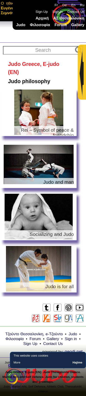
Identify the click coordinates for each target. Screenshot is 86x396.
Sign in (57, 12)
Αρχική (42, 18)
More (17, 362)
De (64, 5)
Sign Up (42, 12)
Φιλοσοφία (40, 25)
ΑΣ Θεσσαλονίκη (68, 18)
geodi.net (74, 351)
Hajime (77, 362)
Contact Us (75, 12)
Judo (20, 25)
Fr (56, 5)
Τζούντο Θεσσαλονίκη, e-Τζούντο (34, 334)
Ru (82, 5)
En (73, 5)
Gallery (77, 25)
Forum (61, 25)
